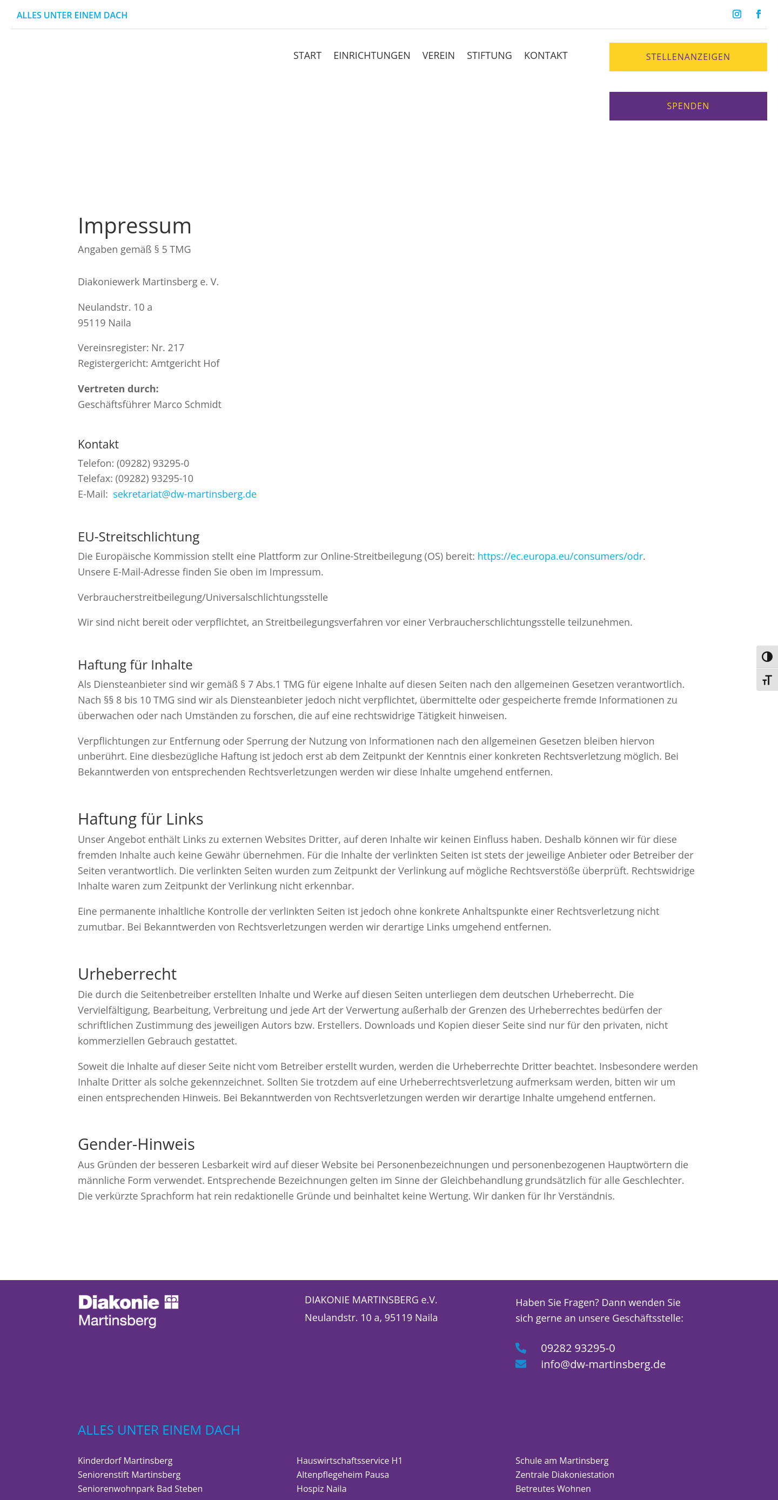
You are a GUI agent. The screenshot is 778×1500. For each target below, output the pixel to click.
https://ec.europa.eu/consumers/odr (560, 511)
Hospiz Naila (321, 1444)
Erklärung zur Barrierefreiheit (574, 1486)
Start (307, 55)
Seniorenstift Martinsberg (129, 1430)
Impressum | (324, 1486)
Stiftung (489, 55)
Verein (438, 55)
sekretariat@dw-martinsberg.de (185, 449)
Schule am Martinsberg (561, 1416)
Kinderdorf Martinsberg (125, 1416)
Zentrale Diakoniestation (564, 1430)
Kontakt (546, 55)
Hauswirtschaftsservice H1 (350, 1416)
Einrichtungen (372, 55)
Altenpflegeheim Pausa (343, 1430)
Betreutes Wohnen (553, 1444)
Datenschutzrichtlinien (397, 1486)
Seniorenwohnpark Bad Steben (140, 1444)
